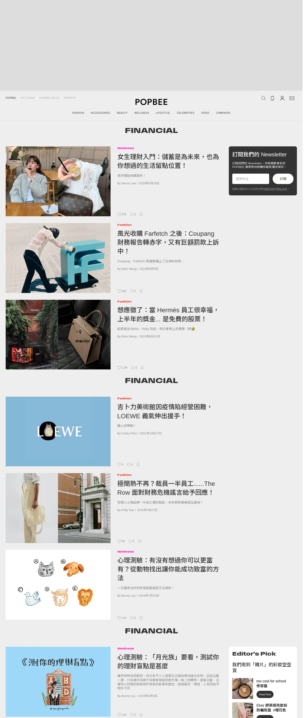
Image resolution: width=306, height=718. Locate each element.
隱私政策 (282, 189)
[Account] (282, 98)
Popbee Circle (49, 97)
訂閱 (283, 179)
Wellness (125, 148)
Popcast (70, 97)
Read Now (265, 694)
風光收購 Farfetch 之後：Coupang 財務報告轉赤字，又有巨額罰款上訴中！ (168, 242)
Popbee (11, 97)
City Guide (27, 97)
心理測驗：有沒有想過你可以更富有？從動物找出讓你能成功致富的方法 (168, 569)
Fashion (124, 224)
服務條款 (270, 189)
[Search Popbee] (263, 98)
